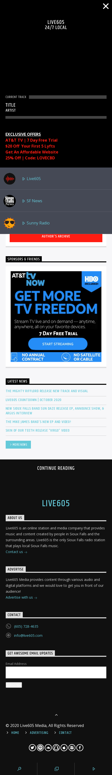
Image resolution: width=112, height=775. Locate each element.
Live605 (22, 179)
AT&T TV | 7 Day (22, 140)
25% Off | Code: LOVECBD (30, 158)
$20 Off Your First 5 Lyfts (30, 146)
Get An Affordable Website (31, 152)
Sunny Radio (26, 223)
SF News (22, 201)
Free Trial (48, 140)
